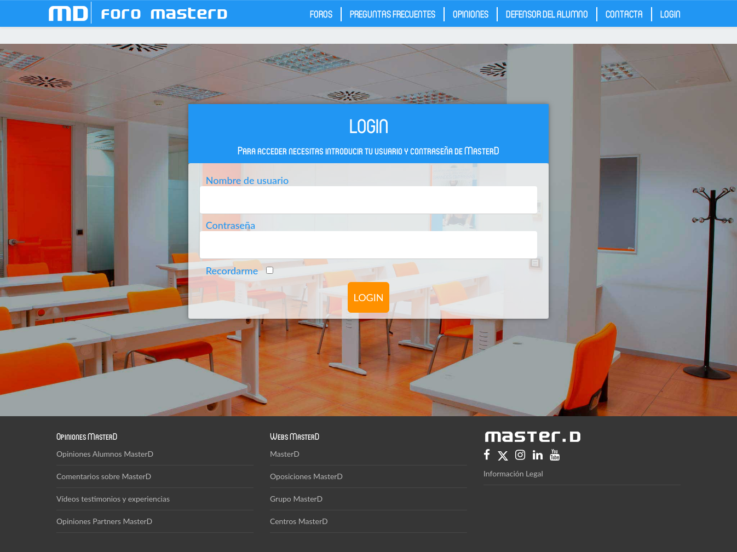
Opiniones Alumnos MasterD (104, 453)
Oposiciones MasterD (306, 476)
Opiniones (470, 13)
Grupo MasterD (296, 498)
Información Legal (513, 473)
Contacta (624, 13)
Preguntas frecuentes (392, 13)
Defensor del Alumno (547, 13)
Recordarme (232, 270)
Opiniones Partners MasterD (104, 521)
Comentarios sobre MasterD (103, 476)
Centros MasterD (299, 521)
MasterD (285, 453)
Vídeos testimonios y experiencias (113, 498)
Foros (321, 13)
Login (670, 13)
